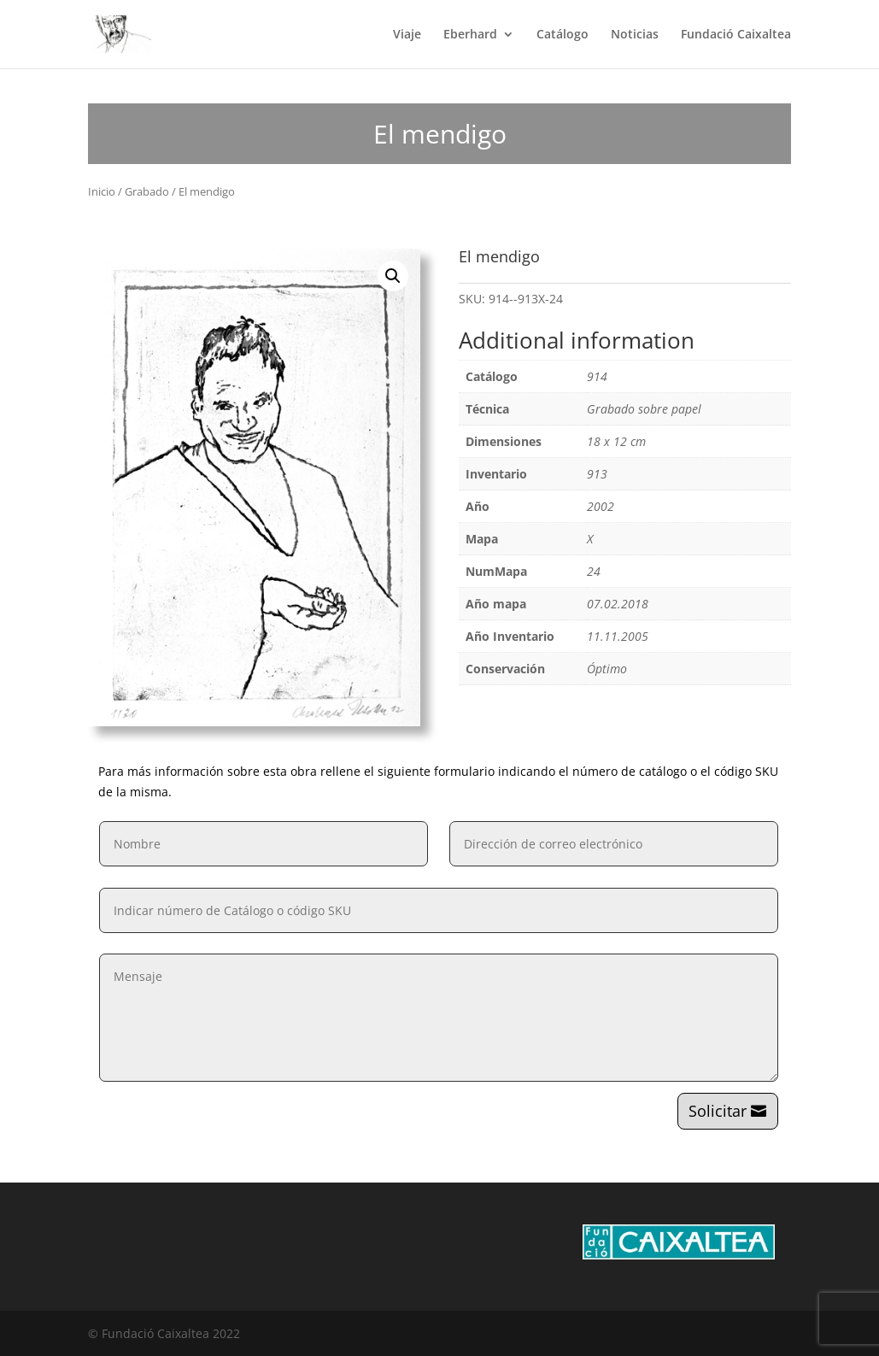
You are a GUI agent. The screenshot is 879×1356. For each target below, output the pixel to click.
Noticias (635, 35)
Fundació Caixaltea (736, 35)
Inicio (101, 191)
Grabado (147, 191)
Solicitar (718, 1111)
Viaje (407, 35)
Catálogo (562, 35)
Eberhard (470, 35)
